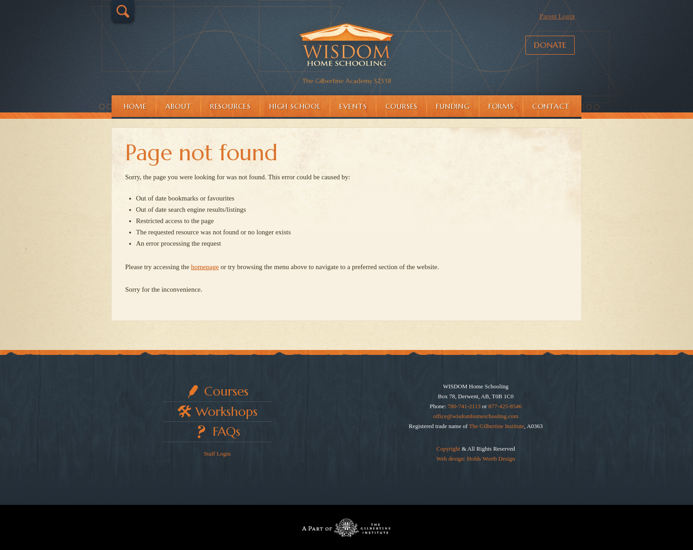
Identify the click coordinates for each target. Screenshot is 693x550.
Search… (123, 11)
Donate (550, 45)
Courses (401, 106)
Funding (453, 106)
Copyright (448, 448)
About (178, 106)
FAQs (226, 431)
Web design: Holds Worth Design (475, 458)
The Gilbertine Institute (496, 426)
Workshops (227, 411)
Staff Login (217, 453)
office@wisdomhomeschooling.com (475, 416)
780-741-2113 (464, 406)
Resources (230, 106)
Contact (551, 106)
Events (353, 106)
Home (135, 106)
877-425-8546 (505, 406)
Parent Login (557, 16)
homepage (205, 266)
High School (295, 106)
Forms (501, 106)
